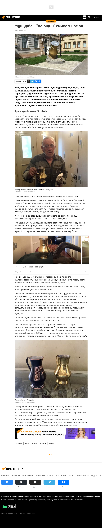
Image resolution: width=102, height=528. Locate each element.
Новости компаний (66, 496)
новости (5, 476)
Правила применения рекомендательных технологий (49, 500)
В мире (50, 476)
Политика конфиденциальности (87, 496)
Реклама (42, 496)
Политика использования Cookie (14, 500)
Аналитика (61, 476)
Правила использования (19, 496)
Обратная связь (77, 500)
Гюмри (27, 443)
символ (51, 443)
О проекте (5, 496)
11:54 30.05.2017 (21, 31)
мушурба (43, 443)
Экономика (27, 476)
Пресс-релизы (52, 496)
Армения (19, 443)
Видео (94, 476)
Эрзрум (34, 443)
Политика (40, 476)
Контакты (34, 496)
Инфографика (82, 476)
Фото (71, 476)
